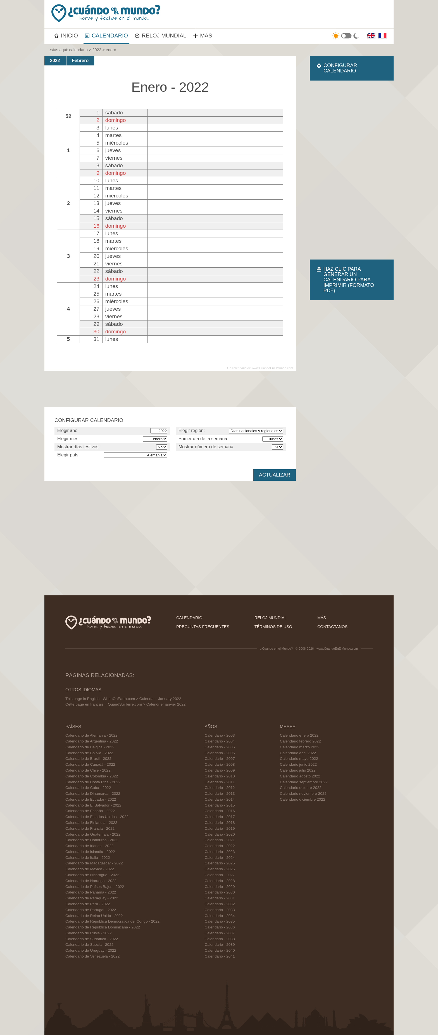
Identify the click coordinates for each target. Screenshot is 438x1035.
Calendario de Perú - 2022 (87, 904)
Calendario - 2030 (219, 892)
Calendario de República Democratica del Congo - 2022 (112, 921)
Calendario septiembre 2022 (304, 782)
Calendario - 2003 (219, 735)
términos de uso (273, 626)
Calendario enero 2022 (299, 735)
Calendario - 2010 (219, 776)
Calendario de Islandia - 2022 (90, 852)
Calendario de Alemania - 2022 (91, 735)
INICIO (66, 35)
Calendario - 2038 (219, 939)
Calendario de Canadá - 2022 (90, 764)
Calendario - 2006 (219, 753)
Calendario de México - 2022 (89, 869)
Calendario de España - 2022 (90, 811)
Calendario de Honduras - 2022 (91, 840)
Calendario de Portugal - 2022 (90, 910)
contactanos (332, 626)
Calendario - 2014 (219, 799)
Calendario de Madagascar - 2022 (94, 863)
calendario (78, 50)
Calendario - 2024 (219, 857)
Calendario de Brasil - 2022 (88, 758)
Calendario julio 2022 (298, 770)
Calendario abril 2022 (298, 753)
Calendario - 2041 (219, 956)
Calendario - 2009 (219, 770)
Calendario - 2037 (219, 933)
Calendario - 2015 (219, 805)
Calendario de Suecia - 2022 (89, 944)
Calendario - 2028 (219, 881)
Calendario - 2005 (219, 747)
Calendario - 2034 (219, 916)
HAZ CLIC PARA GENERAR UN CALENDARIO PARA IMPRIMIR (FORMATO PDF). (348, 279)
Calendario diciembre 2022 (302, 799)
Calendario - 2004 (219, 741)
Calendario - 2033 (219, 910)
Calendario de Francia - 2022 (90, 828)
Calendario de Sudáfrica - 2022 (91, 939)
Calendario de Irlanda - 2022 (89, 846)
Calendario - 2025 (219, 863)
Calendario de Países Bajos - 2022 (94, 887)
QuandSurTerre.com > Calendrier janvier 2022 (146, 704)
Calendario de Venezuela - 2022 (92, 956)
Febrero (80, 60)
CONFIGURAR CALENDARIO (340, 68)
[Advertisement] (352, 170)
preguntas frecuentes (202, 626)
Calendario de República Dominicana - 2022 (102, 927)
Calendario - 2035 (219, 921)
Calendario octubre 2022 (301, 788)
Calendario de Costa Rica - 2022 (92, 782)
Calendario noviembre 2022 (303, 793)
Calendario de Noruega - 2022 (90, 881)
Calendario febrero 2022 (300, 741)
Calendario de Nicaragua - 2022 (92, 875)
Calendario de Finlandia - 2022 (91, 823)
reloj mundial (270, 618)
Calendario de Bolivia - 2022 (89, 753)
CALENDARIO (106, 35)
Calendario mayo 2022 (299, 758)
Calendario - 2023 (219, 852)
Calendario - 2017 (219, 817)
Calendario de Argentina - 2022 (91, 741)
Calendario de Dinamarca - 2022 (92, 793)
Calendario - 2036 (219, 927)
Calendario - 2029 (219, 887)
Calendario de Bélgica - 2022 (89, 747)
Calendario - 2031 (219, 898)
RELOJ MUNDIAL (160, 35)
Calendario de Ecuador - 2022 (90, 799)
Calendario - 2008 (219, 764)
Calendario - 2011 (219, 782)
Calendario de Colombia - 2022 (91, 776)
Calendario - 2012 (219, 788)
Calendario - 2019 (219, 828)
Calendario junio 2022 (298, 764)
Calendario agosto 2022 (300, 776)
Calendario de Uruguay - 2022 (90, 950)
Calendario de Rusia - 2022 (88, 933)
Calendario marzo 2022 (299, 747)
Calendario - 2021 (219, 840)
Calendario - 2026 (219, 869)
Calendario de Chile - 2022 (88, 770)
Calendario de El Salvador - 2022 (93, 805)
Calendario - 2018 (219, 823)
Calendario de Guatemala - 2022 (92, 834)
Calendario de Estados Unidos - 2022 (96, 817)
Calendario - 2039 (219, 944)
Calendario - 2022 (219, 846)
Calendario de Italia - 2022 (87, 857)
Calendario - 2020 (219, 834)
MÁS (202, 35)
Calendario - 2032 (219, 904)
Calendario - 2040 (219, 950)
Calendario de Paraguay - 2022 (91, 898)
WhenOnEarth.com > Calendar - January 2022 (142, 699)
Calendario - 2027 (219, 875)
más (321, 618)
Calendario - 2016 (219, 811)
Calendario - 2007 (219, 758)
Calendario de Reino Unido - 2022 (94, 916)
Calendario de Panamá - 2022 (90, 892)
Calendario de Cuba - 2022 (88, 788)
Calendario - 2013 (219, 793)
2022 (96, 50)
